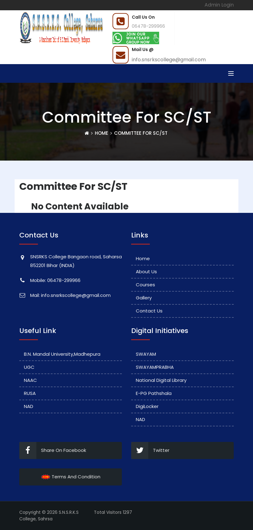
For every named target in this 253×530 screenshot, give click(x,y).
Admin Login (219, 4)
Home (101, 133)
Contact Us (149, 310)
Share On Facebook (52, 450)
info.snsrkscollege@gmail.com (169, 59)
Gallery (144, 297)
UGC (29, 367)
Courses (145, 284)
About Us (146, 271)
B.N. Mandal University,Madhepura (62, 354)
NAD (28, 406)
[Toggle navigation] (231, 73)
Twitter (150, 450)
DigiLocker (147, 406)
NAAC (30, 380)
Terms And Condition (70, 476)
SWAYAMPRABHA (155, 367)
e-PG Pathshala (154, 393)
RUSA (30, 393)
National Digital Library (161, 380)
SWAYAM (146, 354)
